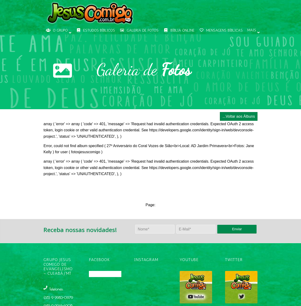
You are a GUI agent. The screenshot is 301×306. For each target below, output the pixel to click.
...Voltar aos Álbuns (238, 116)
